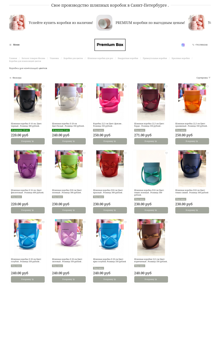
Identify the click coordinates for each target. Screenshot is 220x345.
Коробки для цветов (73, 58)
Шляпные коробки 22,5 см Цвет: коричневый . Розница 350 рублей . (151, 260)
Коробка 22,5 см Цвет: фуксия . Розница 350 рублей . (107, 124)
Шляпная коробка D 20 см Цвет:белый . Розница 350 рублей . (68, 124)
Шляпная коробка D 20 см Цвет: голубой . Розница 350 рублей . (26, 260)
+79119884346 (200, 44)
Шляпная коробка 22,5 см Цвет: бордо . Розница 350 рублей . (149, 124)
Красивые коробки (181, 58)
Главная (13, 58)
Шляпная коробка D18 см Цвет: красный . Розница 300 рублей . (108, 191)
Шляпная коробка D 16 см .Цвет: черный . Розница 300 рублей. (26, 124)
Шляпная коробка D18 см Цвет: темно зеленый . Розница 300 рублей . (149, 192)
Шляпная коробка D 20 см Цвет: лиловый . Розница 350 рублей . (67, 260)
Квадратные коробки (128, 58)
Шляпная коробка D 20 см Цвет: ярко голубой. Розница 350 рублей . (109, 261)
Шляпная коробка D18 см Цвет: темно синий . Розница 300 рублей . (191, 192)
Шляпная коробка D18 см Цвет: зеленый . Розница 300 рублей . (67, 191)
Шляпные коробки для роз (100, 58)
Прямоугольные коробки (155, 58)
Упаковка (54, 58)
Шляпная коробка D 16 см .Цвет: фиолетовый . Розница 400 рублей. (27, 191)
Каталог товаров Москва (33, 58)
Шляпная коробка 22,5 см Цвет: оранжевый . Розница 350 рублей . (191, 124)
